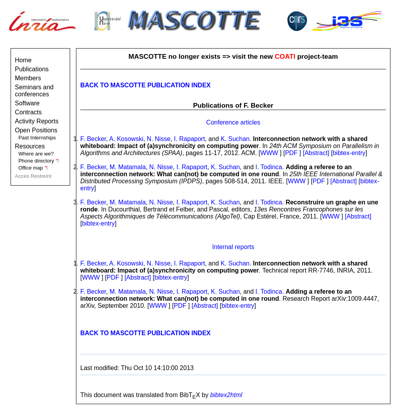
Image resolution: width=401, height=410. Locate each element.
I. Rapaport (189, 138)
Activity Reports (36, 121)
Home (23, 60)
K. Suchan (234, 138)
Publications (32, 69)
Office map (33, 168)
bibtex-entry (349, 153)
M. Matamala (128, 167)
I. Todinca (268, 167)
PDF (291, 153)
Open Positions (36, 130)
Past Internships (37, 138)
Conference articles (233, 122)
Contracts (28, 112)
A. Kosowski (126, 138)
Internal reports (233, 247)
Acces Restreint (33, 176)
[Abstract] (317, 153)
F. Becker (93, 138)
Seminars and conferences (34, 91)
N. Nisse (158, 138)
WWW (269, 153)
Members (28, 78)
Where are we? (36, 154)
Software (27, 103)
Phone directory (39, 161)
